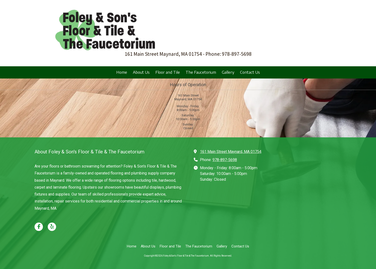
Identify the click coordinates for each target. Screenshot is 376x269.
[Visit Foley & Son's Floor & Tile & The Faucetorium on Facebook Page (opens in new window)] (39, 227)
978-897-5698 (224, 159)
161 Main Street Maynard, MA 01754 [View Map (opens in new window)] (230, 151)
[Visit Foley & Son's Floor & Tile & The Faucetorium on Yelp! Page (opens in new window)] (52, 227)
